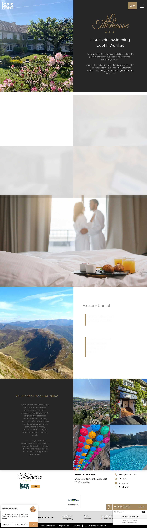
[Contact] (125, 483)
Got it (33, 524)
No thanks (6, 524)
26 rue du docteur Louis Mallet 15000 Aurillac (91, 480)
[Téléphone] (125, 474)
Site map (77, 526)
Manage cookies (21, 524)
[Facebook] (125, 487)
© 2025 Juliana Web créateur (95, 526)
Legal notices (64, 526)
